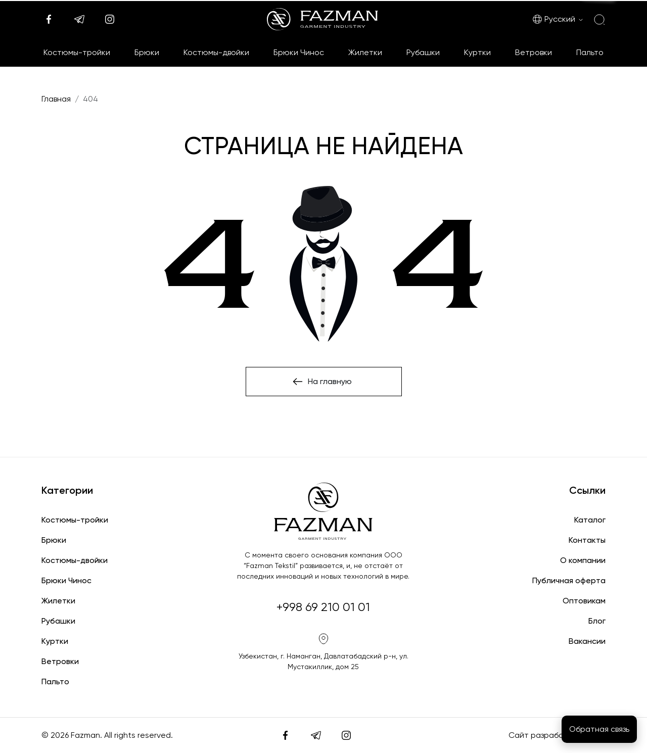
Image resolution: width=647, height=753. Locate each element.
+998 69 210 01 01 (323, 606)
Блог (597, 621)
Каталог (590, 520)
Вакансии (587, 641)
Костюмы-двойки (216, 52)
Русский (553, 19)
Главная (56, 99)
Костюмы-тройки (76, 52)
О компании (583, 560)
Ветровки (533, 52)
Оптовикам (584, 600)
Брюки (146, 52)
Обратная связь (599, 729)
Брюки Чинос (298, 52)
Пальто (590, 52)
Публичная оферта (569, 580)
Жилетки (365, 52)
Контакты (587, 540)
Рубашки (423, 52)
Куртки (477, 52)
